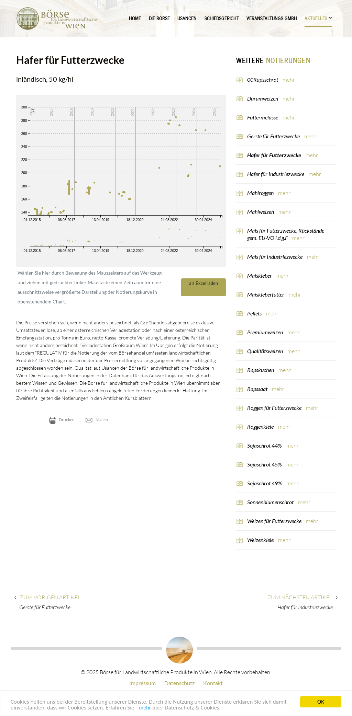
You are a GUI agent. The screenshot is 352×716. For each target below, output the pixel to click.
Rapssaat (257, 388)
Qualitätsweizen (265, 351)
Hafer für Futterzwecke (274, 155)
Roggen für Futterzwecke (274, 407)
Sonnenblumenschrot (271, 502)
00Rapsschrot (263, 79)
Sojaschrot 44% (265, 445)
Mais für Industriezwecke (275, 256)
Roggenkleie (261, 426)
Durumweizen (263, 98)
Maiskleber (260, 275)
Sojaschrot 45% (265, 464)
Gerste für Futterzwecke (274, 136)
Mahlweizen (261, 211)
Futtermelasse (263, 117)
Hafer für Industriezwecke (276, 174)
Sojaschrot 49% (265, 483)
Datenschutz (179, 683)
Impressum (142, 683)
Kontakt (213, 683)
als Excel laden (203, 286)
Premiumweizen (265, 332)
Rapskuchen (261, 370)
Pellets (255, 313)
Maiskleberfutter (266, 294)
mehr (145, 709)
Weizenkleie (261, 539)
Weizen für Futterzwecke (274, 521)
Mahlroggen (261, 192)
